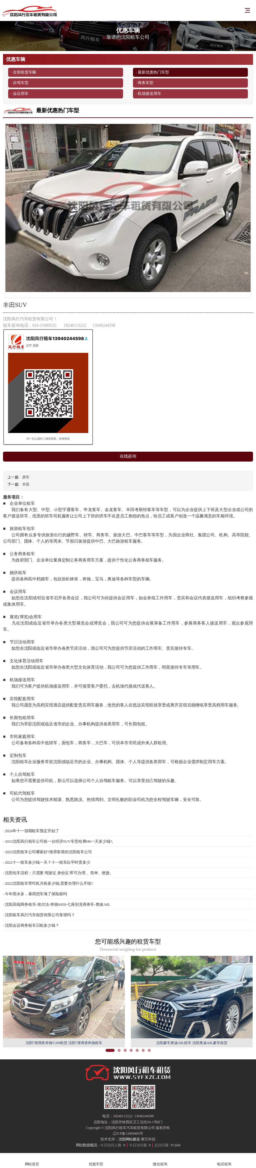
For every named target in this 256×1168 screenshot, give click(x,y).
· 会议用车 (20, 93)
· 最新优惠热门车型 (152, 72)
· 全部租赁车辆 (23, 72)
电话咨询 (224, 1160)
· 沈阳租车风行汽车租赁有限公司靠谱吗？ (39, 915)
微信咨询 (160, 1160)
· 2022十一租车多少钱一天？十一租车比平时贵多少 (46, 862)
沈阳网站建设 (129, 1139)
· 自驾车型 (20, 82)
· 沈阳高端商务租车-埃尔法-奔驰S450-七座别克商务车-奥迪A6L (56, 904)
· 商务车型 (144, 82)
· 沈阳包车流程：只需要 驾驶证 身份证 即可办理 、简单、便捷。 (58, 873)
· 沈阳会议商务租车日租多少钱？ (31, 925)
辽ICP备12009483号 (128, 1133)
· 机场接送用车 (148, 93)
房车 (25, 477)
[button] (110, 1050)
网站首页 (32, 1160)
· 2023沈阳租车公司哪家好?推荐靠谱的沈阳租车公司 (47, 852)
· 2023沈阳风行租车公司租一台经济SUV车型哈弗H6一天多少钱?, (58, 841)
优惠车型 (96, 1160)
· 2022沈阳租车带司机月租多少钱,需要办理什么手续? (48, 883)
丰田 (25, 484)
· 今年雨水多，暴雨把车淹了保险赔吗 (35, 894)
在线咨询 (128, 456)
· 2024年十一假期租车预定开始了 (31, 831)
